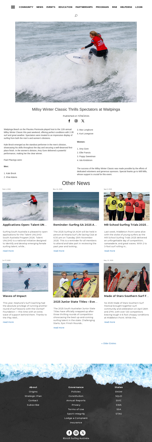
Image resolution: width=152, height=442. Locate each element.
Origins (33, 391)
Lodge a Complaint (76, 418)
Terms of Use (76, 409)
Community (26, 7)
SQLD (118, 396)
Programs (102, 7)
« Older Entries (108, 343)
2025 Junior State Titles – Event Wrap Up (81, 301)
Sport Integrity (76, 413)
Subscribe (33, 404)
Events (50, 7)
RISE (114, 7)
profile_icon (148, 7)
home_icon (4, 7)
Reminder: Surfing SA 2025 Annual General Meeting (89, 224)
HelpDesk (126, 7)
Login (138, 7)
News (39, 7)
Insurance (76, 422)
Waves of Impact (14, 296)
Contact (33, 400)
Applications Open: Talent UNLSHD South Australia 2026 (42, 224)
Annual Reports (76, 400)
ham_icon (13, 7)
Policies (76, 391)
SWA (119, 404)
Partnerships (84, 7)
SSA (119, 409)
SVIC (119, 400)
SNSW (118, 391)
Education (65, 7)
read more (8, 251)
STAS (119, 413)
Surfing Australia (79, 438)
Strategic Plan (33, 396)
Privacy (76, 404)
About (33, 387)
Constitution (76, 396)
